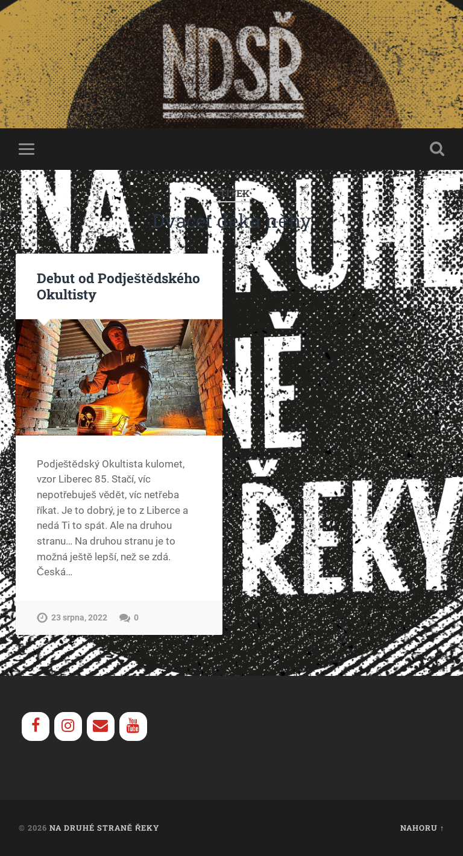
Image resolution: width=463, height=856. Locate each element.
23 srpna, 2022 (79, 618)
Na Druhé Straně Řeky (104, 828)
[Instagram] (68, 726)
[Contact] (101, 726)
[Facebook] (35, 726)
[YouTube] (133, 726)
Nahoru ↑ (422, 828)
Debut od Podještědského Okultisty (118, 286)
